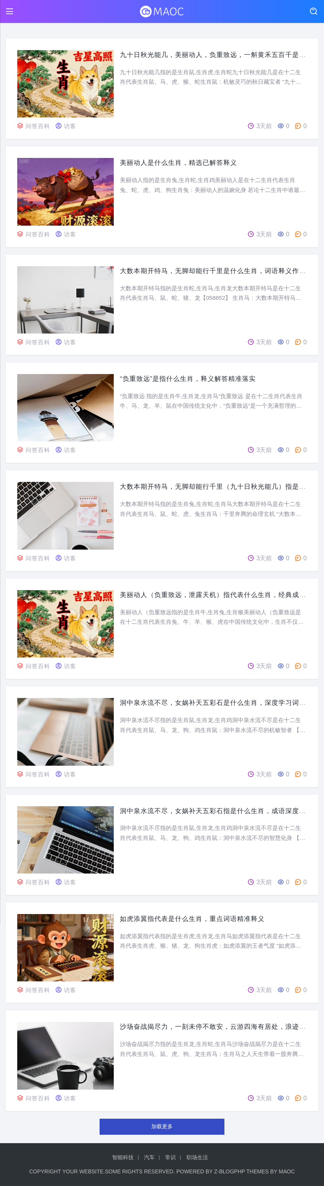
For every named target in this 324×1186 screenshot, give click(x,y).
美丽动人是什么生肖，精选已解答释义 (182, 162)
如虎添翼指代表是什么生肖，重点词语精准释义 (196, 918)
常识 (170, 1157)
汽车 (149, 1157)
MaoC (287, 1171)
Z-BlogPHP (229, 1171)
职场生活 (197, 1157)
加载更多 (162, 1126)
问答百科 (39, 126)
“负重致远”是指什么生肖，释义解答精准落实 (191, 378)
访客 (72, 126)
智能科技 (123, 1157)
